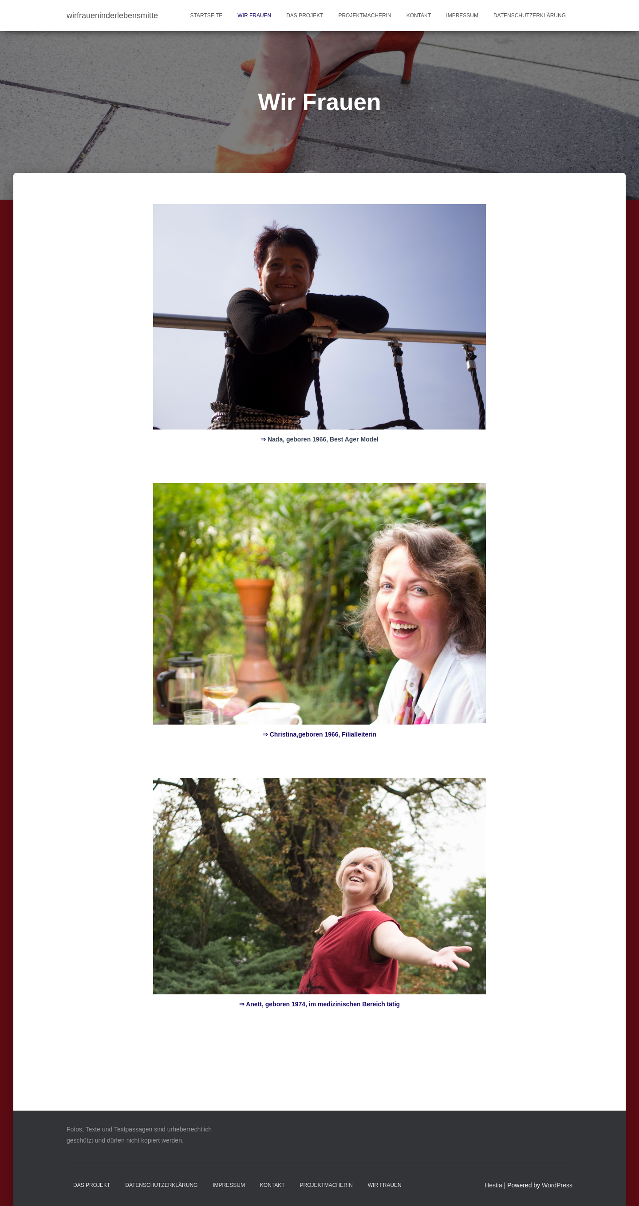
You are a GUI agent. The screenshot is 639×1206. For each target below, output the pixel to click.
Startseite (206, 15)
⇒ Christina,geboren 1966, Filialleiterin (319, 734)
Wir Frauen (254, 15)
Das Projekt (304, 15)
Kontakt (418, 15)
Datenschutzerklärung (529, 15)
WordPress (557, 1185)
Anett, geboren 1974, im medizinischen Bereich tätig (319, 1004)
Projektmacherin (364, 15)
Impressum (462, 15)
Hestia (493, 1185)
